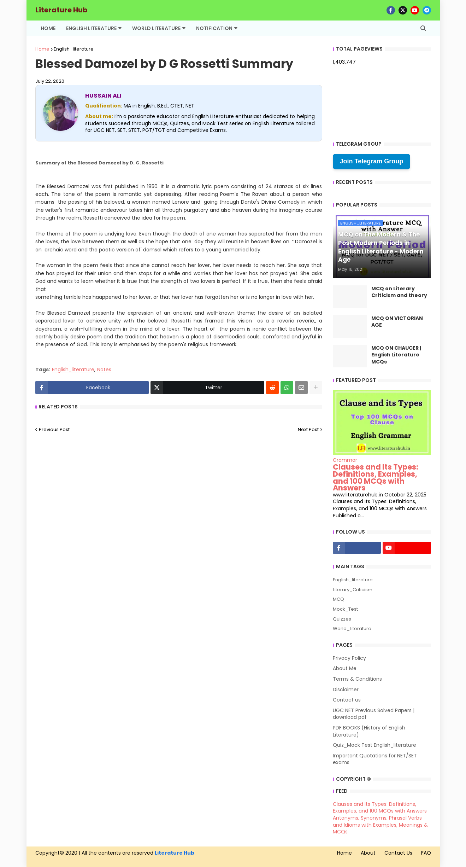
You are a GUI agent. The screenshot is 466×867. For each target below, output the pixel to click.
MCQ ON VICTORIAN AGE (397, 322)
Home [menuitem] (48, 28)
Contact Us (398, 852)
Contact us (347, 699)
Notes (104, 369)
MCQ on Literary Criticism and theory (399, 292)
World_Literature (352, 628)
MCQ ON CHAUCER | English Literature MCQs (396, 355)
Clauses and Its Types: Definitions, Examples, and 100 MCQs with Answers (375, 477)
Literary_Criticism (352, 589)
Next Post (308, 429)
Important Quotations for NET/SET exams (375, 759)
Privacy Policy (349, 658)
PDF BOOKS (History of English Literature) (369, 731)
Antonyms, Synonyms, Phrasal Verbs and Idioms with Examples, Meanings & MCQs (380, 824)
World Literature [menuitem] (156, 28)
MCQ (338, 599)
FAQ (426, 852)
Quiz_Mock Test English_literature (374, 745)
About (368, 852)
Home (42, 49)
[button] (423, 28)
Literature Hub (61, 10)
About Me (344, 668)
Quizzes (342, 619)
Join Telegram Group (371, 161)
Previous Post (54, 429)
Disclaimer (346, 689)
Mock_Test (345, 609)
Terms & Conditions (357, 678)
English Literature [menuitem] (91, 28)
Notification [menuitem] (214, 28)
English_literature (74, 49)
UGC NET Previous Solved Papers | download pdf (373, 714)
